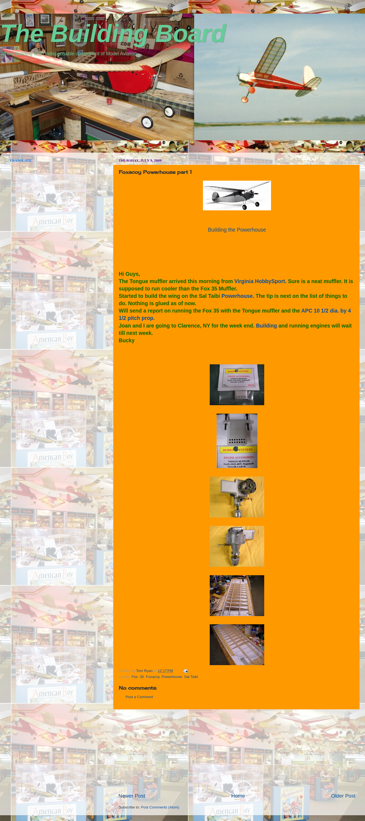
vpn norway (14, 150)
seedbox (7, 150)
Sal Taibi (191, 677)
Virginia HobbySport (259, 281)
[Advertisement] (237, 751)
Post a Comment (139, 697)
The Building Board (113, 33)
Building (266, 326)
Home (238, 796)
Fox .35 (138, 677)
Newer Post (131, 796)
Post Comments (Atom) (160, 807)
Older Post (343, 796)
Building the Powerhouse (237, 230)
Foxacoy (153, 677)
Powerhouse (237, 296)
